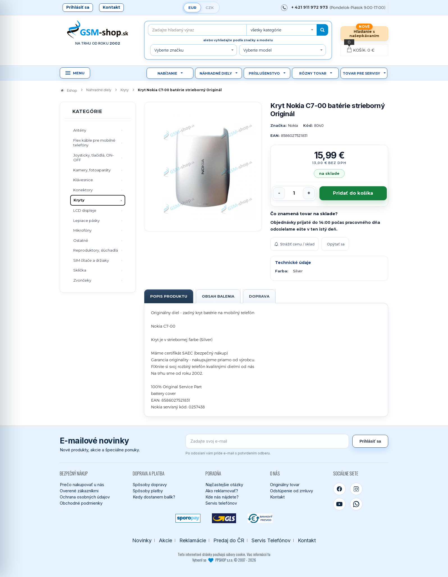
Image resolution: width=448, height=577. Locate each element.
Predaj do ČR (228, 540)
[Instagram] (356, 489)
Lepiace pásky (86, 220)
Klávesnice (83, 180)
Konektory (83, 190)
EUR (192, 7)
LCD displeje (84, 210)
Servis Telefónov (271, 540)
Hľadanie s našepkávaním (364, 33)
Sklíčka (79, 270)
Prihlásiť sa (77, 7)
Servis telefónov (221, 503)
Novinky (142, 540)
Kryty (79, 200)
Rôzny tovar (312, 73)
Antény (79, 130)
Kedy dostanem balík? (154, 497)
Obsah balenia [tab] (218, 296)
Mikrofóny (82, 230)
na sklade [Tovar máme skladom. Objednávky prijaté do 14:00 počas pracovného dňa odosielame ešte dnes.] (329, 173)
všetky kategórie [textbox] (266, 29)
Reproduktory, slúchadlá (95, 250)
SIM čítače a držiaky (91, 260)
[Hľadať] (322, 30)
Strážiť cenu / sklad (295, 244)
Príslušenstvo (264, 73)
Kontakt (111, 7)
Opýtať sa (336, 244)
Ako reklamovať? (221, 490)
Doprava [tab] (259, 296)
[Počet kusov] (294, 193)
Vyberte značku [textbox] (169, 50)
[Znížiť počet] (279, 193)
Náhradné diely (216, 73)
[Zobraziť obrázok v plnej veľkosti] (202, 166)
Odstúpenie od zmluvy (291, 490)
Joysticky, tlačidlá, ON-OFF (93, 157)
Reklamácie (192, 540)
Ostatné (80, 240)
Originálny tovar (285, 484)
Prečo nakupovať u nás (82, 484)
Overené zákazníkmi (79, 490)
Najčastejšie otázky (224, 484)
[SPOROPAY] (188, 518)
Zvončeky (82, 280)
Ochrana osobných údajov (85, 497)
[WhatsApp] (356, 504)
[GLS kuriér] (224, 518)
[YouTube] (339, 504)
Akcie (165, 540)
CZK (209, 7)
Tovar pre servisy (361, 73)
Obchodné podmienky (81, 503)
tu (269, 554)
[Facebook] (339, 489)
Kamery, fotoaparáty (92, 170)
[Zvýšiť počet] (309, 193)
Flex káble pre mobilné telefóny (94, 143)
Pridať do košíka (353, 193)
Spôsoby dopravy (150, 484)
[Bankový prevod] (260, 518)
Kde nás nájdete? (222, 497)
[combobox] (281, 30)
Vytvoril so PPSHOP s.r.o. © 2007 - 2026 (224, 560)
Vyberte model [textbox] (257, 50)
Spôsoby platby (148, 490)
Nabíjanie (167, 73)
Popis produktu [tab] (168, 296)
